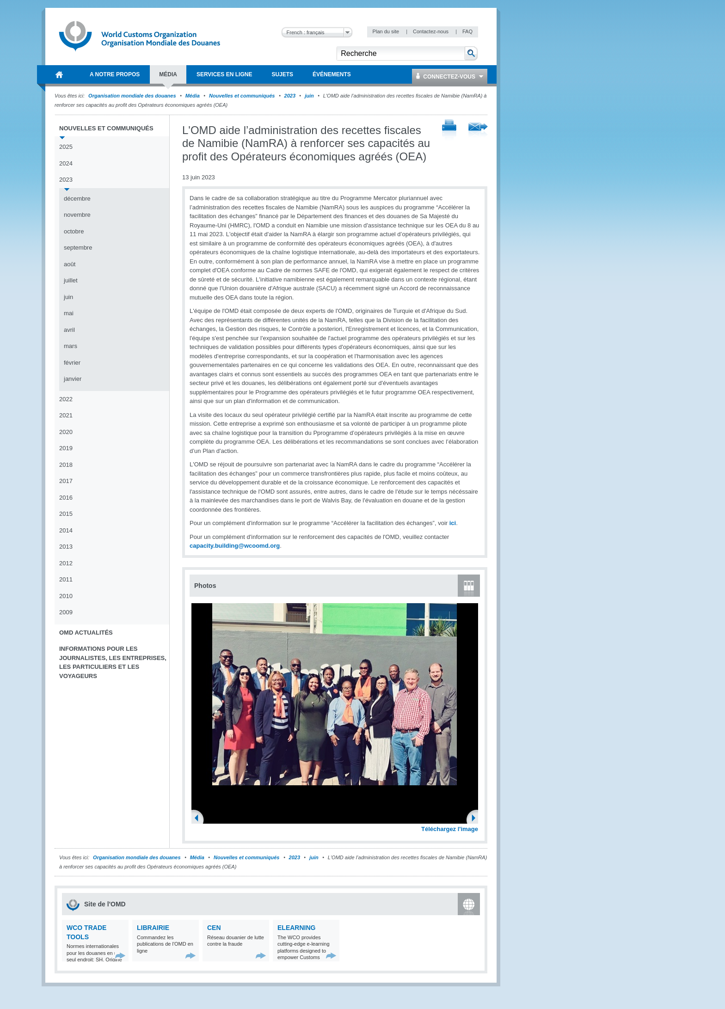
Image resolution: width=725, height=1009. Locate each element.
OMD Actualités (86, 632)
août (69, 264)
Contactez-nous (431, 31)
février (72, 362)
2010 (66, 596)
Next (476, 819)
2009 (66, 612)
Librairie (153, 927)
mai (69, 313)
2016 (66, 497)
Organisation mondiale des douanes (132, 95)
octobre (74, 231)
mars (70, 345)
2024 (66, 163)
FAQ (467, 31)
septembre (78, 247)
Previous (199, 819)
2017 (66, 480)
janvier (72, 378)
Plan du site (387, 31)
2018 (66, 464)
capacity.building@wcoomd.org (235, 545)
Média (192, 95)
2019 (66, 448)
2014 (66, 530)
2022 (66, 399)
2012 (66, 563)
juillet (71, 280)
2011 (66, 579)
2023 (289, 95)
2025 (66, 146)
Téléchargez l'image (449, 829)
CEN (214, 927)
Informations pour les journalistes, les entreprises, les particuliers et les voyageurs (112, 662)
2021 (66, 415)
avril (69, 329)
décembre (77, 198)
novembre (77, 214)
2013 (66, 546)
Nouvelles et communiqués (242, 95)
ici (452, 523)
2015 (66, 513)
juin (309, 95)
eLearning (296, 927)
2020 (66, 431)
